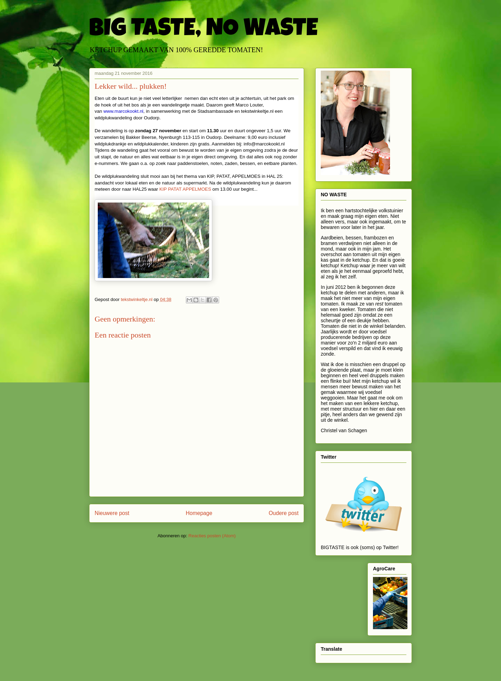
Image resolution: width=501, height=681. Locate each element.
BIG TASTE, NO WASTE (203, 30)
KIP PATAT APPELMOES (186, 189)
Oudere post (284, 513)
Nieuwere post (112, 513)
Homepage (199, 513)
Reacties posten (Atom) (212, 535)
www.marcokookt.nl (123, 111)
